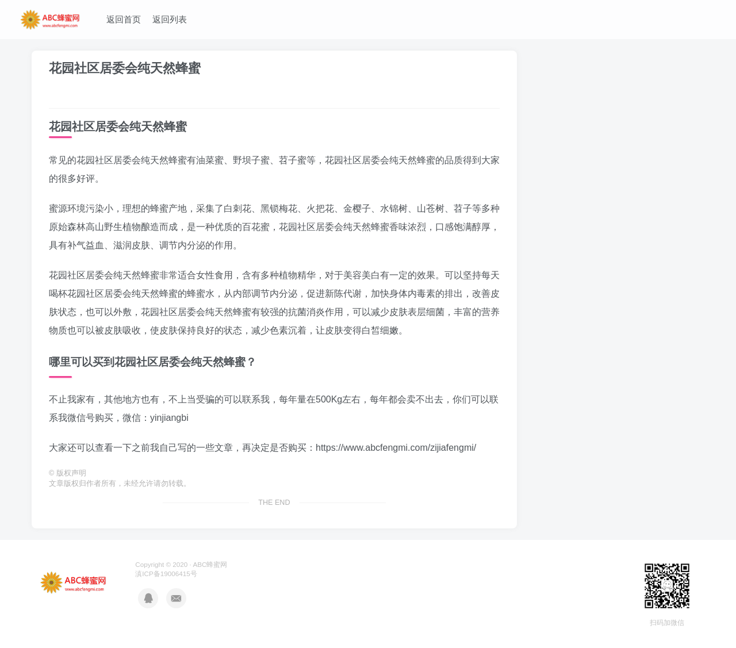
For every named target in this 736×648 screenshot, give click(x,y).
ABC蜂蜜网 (210, 564)
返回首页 (123, 19)
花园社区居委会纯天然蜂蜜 (125, 68)
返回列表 (169, 19)
